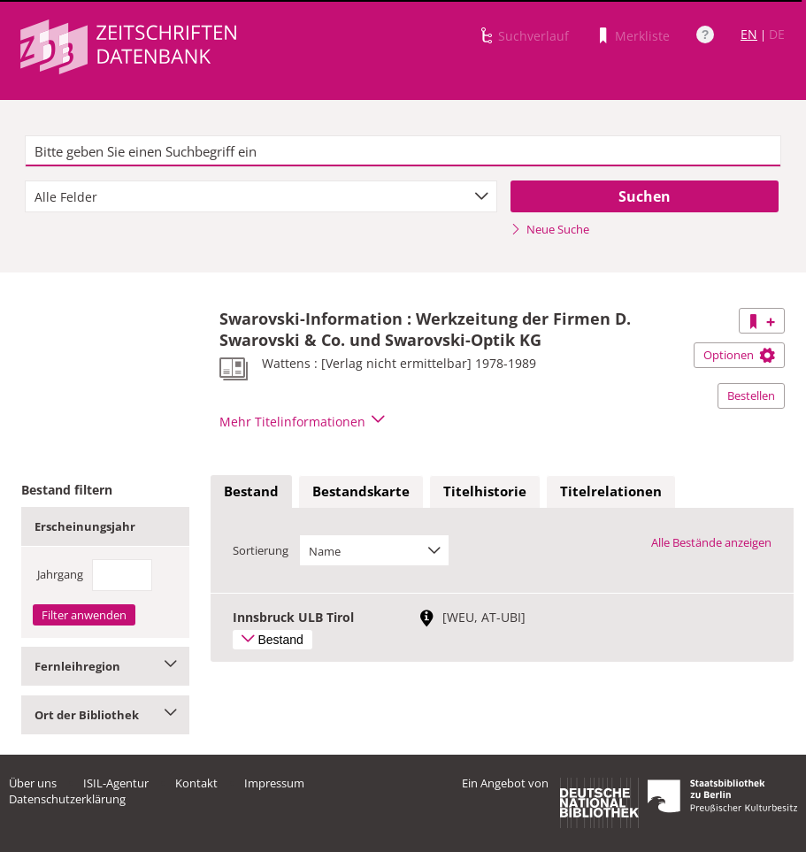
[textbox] (403, 151)
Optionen (739, 355)
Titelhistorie (484, 491)
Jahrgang (60, 574)
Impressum (274, 783)
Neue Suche (549, 229)
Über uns (33, 783)
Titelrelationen (611, 491)
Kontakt (196, 783)
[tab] (251, 492)
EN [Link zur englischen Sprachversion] (749, 34)
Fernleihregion (105, 666)
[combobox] (261, 196)
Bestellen (751, 395)
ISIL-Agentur (116, 783)
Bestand (251, 491)
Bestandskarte (361, 491)
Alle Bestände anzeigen (711, 542)
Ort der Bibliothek (105, 715)
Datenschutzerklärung (67, 799)
